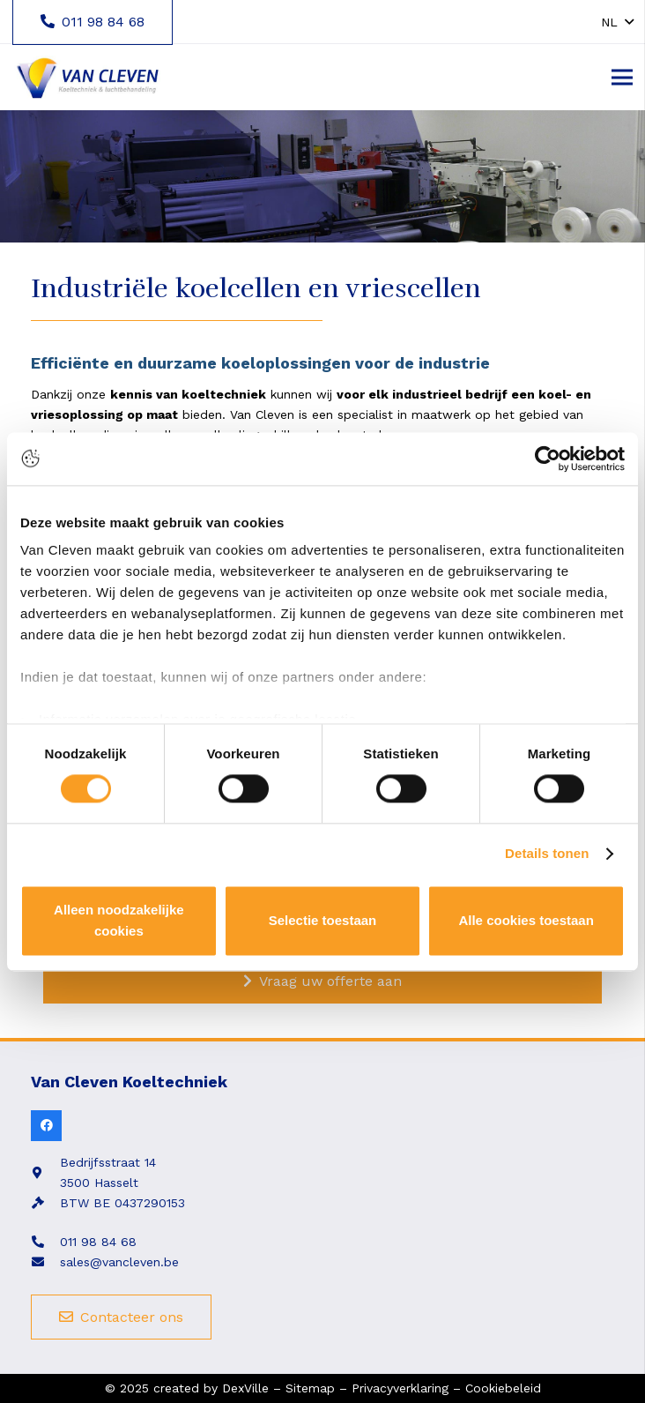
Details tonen (547, 854)
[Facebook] (46, 1125)
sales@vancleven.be (119, 1262)
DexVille (245, 1388)
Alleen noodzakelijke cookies (119, 920)
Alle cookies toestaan (525, 920)
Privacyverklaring (400, 1388)
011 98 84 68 (98, 1242)
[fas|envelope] (45, 1262)
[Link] (86, 78)
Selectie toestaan (323, 920)
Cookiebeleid (503, 1388)
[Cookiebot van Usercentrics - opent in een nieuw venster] (548, 458)
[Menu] (622, 78)
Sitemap (310, 1388)
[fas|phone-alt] (45, 1242)
